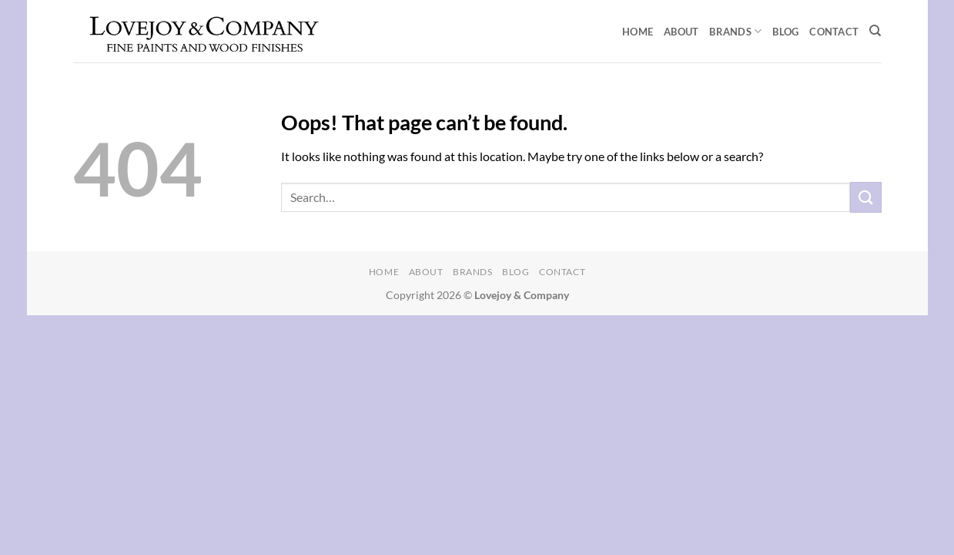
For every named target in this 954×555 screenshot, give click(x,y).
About (681, 31)
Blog (785, 31)
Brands (735, 31)
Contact (834, 31)
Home (637, 31)
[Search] (875, 30)
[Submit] (865, 197)
